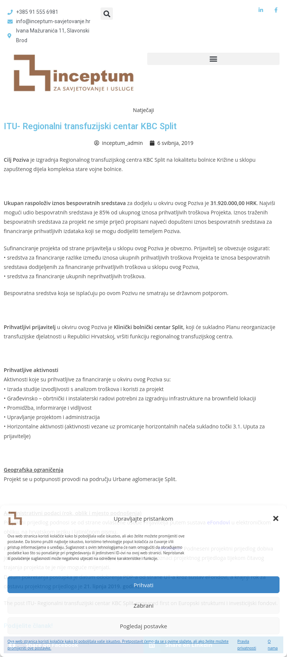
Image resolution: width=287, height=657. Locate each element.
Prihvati (143, 585)
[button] (276, 518)
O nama (273, 645)
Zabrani (143, 605)
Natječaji (143, 110)
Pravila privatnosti (246, 645)
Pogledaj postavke (143, 626)
